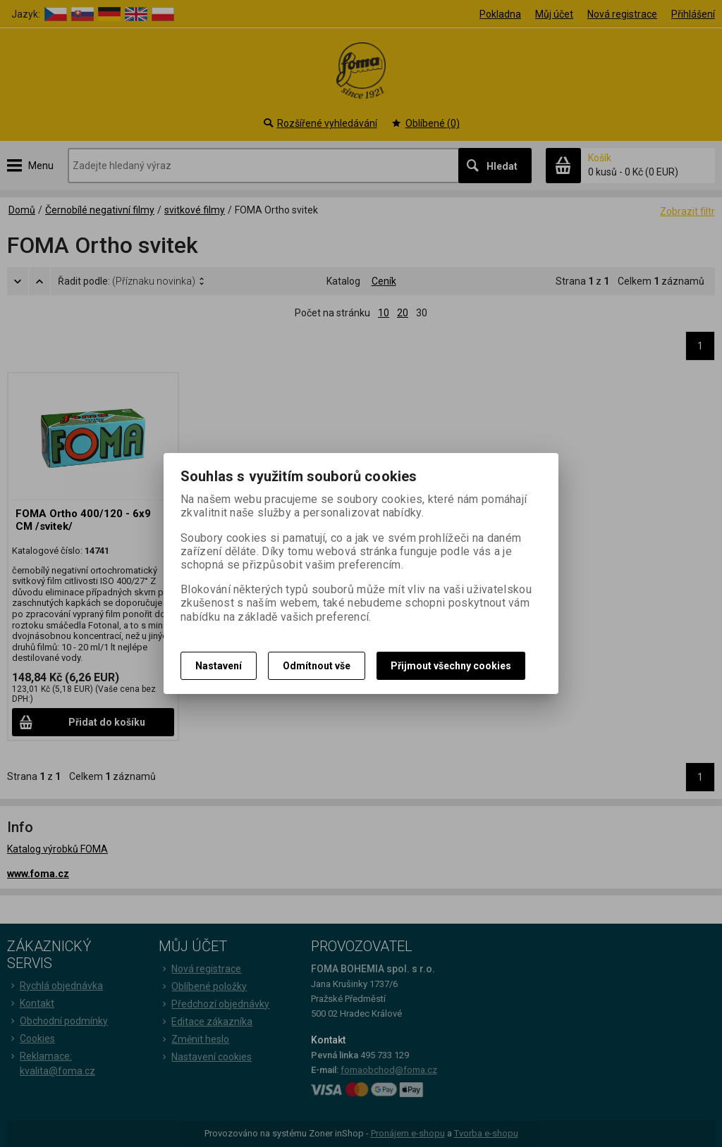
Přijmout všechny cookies (451, 665)
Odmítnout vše (316, 665)
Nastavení (218, 665)
